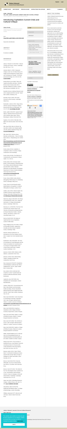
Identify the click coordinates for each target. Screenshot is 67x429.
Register (57, 1)
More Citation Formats (34, 52)
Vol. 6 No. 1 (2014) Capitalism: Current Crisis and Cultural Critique (21, 14)
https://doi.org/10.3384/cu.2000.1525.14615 (13, 38)
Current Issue (7, 9)
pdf (30, 27)
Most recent (16, 9)
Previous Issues (25, 9)
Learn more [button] (20, 421)
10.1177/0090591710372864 (12, 383)
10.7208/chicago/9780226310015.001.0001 (12, 195)
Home (4, 13)
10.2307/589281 (6, 78)
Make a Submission (53, 74)
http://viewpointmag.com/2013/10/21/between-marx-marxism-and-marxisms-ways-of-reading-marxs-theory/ (14, 142)
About (48, 9)
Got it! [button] (14, 424)
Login (62, 1)
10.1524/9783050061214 (8, 131)
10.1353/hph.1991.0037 (15, 109)
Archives (9, 13)
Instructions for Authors (38, 9)
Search (60, 9)
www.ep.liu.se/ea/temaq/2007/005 (11, 173)
